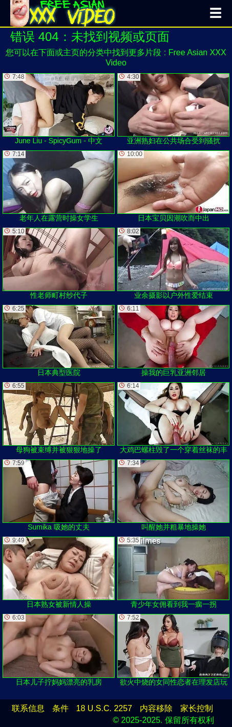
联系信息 (28, 708)
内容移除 (156, 708)
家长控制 (196, 708)
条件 (60, 708)
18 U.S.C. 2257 (104, 708)
